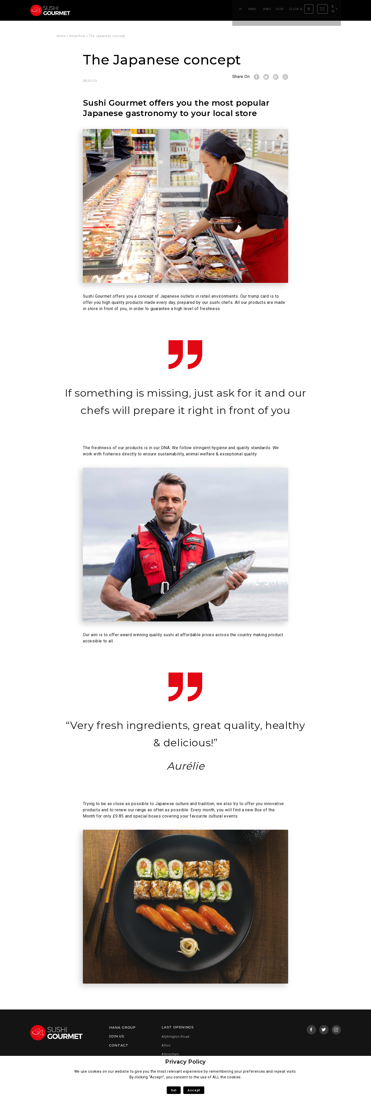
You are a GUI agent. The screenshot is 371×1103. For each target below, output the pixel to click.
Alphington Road (176, 1036)
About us (132, 10)
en (335, 10)
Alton (166, 1045)
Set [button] (174, 1090)
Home (88, 10)
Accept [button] (193, 1090)
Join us (116, 1036)
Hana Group (122, 1027)
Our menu (154, 10)
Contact (118, 1045)
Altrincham (170, 1054)
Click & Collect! (184, 10)
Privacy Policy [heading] (185, 1061)
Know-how (109, 10)
